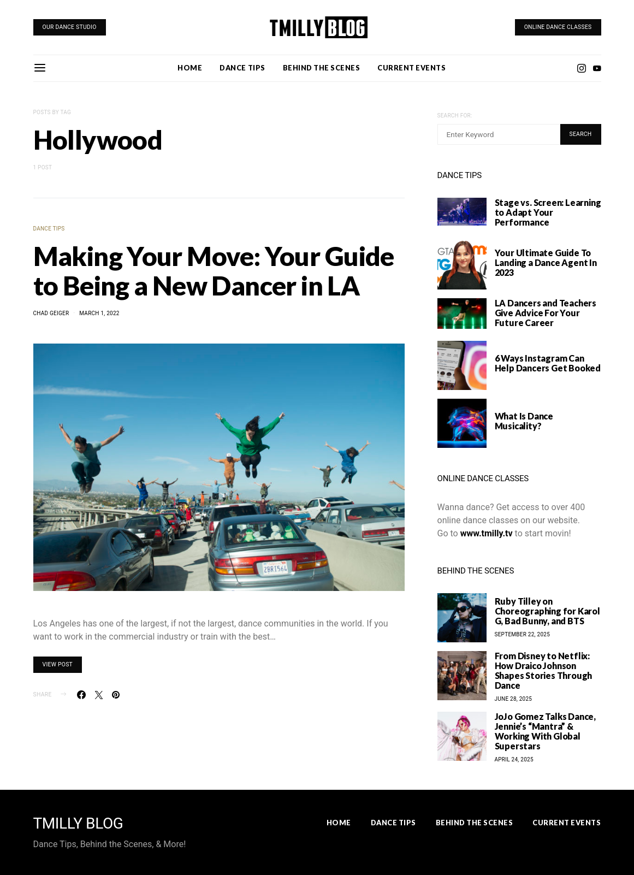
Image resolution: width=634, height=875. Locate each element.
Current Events (411, 67)
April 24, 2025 (514, 759)
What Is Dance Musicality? (524, 421)
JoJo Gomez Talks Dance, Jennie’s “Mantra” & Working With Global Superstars (545, 731)
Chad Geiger (51, 313)
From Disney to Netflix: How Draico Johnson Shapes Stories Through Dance (543, 670)
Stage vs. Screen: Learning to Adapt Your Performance (548, 212)
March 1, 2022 (99, 313)
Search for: (454, 116)
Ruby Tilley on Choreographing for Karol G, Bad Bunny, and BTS (547, 611)
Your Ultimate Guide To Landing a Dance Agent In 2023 (546, 262)
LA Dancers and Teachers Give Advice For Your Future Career (545, 313)
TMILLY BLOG (78, 823)
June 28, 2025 (513, 699)
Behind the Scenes (321, 67)
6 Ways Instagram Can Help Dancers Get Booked (548, 363)
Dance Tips (242, 67)
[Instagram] (581, 68)
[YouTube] (596, 68)
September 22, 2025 (522, 634)
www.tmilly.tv (486, 533)
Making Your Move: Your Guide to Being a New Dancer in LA (213, 270)
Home (189, 67)
